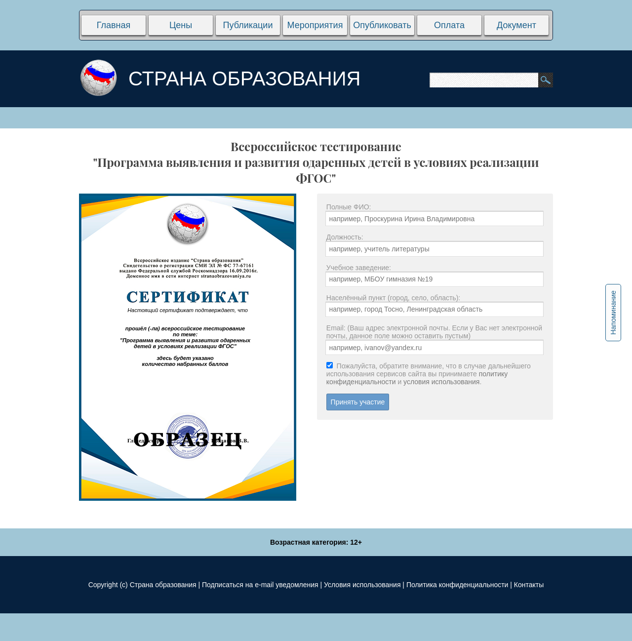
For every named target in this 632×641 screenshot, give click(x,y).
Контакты (529, 585)
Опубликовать (382, 25)
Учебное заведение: (358, 268)
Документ (516, 25)
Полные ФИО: (348, 207)
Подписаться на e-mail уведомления (260, 585)
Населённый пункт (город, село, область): (393, 298)
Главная (114, 25)
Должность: (344, 237)
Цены (180, 25)
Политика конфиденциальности (457, 585)
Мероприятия (315, 25)
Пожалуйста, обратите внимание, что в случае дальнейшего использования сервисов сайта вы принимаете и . (428, 374)
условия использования (441, 382)
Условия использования (362, 585)
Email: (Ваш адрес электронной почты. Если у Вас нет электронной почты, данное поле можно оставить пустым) (434, 332)
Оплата (449, 25)
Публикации (248, 25)
